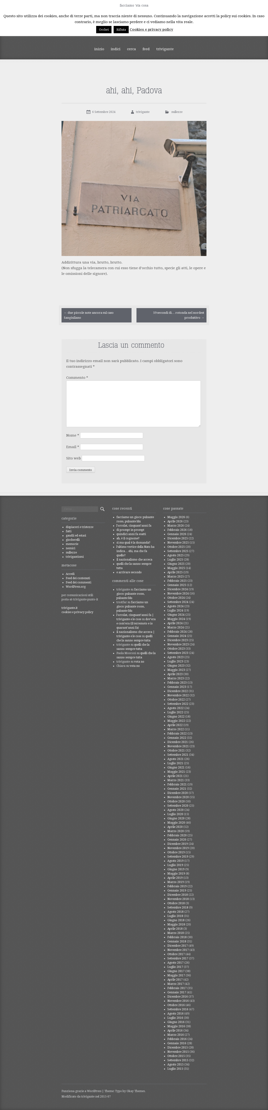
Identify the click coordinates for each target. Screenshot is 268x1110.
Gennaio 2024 (176, 636)
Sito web (73, 458)
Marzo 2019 (175, 882)
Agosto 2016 (175, 1013)
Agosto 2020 (175, 810)
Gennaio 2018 (176, 941)
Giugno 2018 (176, 920)
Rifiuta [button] (121, 29)
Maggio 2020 (176, 822)
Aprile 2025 (175, 572)
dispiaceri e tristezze (79, 527)
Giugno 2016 (176, 1022)
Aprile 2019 (175, 877)
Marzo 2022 (175, 729)
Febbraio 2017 (177, 988)
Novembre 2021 (178, 746)
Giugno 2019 (176, 869)
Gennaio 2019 (176, 890)
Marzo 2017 (175, 984)
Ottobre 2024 (176, 597)
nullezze (176, 112)
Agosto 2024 (175, 606)
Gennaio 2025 (176, 585)
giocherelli (73, 539)
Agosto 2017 (175, 962)
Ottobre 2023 (176, 648)
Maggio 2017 (176, 975)
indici (115, 49)
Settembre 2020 (177, 805)
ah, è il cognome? (128, 538)
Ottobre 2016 (176, 1005)
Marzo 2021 (175, 780)
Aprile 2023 (175, 674)
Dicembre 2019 (177, 844)
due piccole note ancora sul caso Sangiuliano (89, 315)
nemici (70, 548)
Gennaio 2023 (176, 687)
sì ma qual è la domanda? (133, 542)
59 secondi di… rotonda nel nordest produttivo (178, 315)
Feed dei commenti (78, 582)
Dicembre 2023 (177, 640)
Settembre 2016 (177, 1009)
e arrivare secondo (129, 572)
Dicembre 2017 (177, 945)
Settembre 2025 (177, 551)
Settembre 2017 (177, 958)
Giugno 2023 (176, 665)
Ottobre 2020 (176, 801)
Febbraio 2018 (177, 937)
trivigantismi (75, 556)
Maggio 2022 (176, 720)
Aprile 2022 (175, 725)
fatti (68, 531)
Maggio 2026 (176, 517)
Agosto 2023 (175, 657)
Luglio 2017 (175, 967)
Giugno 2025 (176, 563)
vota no (139, 661)
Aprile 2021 (175, 776)
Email (72, 447)
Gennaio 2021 (176, 788)
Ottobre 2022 (176, 699)
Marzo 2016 (175, 1034)
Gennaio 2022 (176, 737)
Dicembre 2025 (177, 538)
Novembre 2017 (178, 950)
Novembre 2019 (178, 848)
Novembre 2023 (178, 644)
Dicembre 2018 (177, 894)
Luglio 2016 (175, 1017)
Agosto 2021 (175, 759)
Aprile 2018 (175, 928)
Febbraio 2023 (177, 682)
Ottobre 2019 (176, 852)
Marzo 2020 (175, 831)
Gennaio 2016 (176, 1043)
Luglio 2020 (175, 814)
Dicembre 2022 (177, 691)
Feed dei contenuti (78, 578)
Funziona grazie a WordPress (81, 1091)
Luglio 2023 (175, 661)
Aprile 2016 (175, 1030)
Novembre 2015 (178, 1051)
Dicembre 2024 (177, 589)
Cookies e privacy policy (151, 29)
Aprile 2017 (175, 979)
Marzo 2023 (175, 678)
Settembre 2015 (177, 1060)
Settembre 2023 (177, 653)
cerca (131, 49)
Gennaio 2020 (176, 839)
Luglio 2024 (175, 610)
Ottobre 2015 (176, 1056)
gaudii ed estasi (76, 535)
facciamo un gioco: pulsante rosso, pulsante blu (133, 594)
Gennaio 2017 (176, 992)
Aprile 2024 (175, 623)
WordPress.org (76, 586)
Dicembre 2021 (177, 742)
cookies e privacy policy (77, 612)
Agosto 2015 (175, 1064)
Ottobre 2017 (176, 954)
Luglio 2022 (175, 712)
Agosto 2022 (175, 708)
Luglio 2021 (175, 763)
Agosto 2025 (175, 555)
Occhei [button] (104, 29)
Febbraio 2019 (177, 886)
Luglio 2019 (175, 865)
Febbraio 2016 (177, 1039)
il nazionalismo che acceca (134, 559)
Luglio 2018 (175, 916)
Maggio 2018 (176, 924)
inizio (99, 49)
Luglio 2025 (175, 559)
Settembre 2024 (177, 602)
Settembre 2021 (177, 754)
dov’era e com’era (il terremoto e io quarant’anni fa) (136, 623)
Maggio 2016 (176, 1026)
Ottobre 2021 (176, 750)
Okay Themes (136, 1091)
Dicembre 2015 (177, 1047)
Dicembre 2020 (177, 793)
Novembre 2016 (178, 1001)
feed (146, 49)
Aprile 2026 (175, 521)
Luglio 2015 (175, 1068)
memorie (72, 544)
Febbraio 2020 (177, 835)
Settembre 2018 (177, 907)
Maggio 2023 (176, 670)
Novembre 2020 (178, 797)
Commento (77, 378)
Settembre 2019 (177, 856)
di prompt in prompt (130, 530)
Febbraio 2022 (177, 733)
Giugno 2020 (176, 818)
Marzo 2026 (175, 525)
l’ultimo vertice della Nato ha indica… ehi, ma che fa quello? (135, 551)
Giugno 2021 (176, 767)
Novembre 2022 (178, 695)
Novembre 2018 (178, 899)
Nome (72, 435)
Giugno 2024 (176, 614)
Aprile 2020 (175, 827)
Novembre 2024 (178, 593)
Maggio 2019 (176, 873)
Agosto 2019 (175, 860)
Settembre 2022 (177, 704)
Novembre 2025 (178, 542)
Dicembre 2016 (177, 996)
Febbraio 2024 (177, 631)
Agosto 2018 (175, 911)
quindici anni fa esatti (131, 534)
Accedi (70, 574)
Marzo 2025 (175, 576)
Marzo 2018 (175, 933)
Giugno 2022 (176, 716)
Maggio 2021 (176, 771)
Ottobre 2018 (176, 903)
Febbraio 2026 (177, 530)
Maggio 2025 (176, 568)
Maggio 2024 (176, 619)
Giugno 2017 (176, 971)
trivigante (165, 49)
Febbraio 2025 (177, 580)
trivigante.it (70, 608)
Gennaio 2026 (176, 534)
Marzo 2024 (175, 627)
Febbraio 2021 (177, 784)
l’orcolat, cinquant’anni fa (133, 525)
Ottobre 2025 (176, 547)
